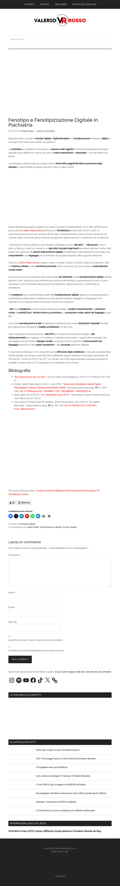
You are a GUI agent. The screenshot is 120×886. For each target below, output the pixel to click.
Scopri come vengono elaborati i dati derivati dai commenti (83, 672)
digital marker (33, 527)
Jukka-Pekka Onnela (29, 262)
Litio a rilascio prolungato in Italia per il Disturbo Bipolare (63, 776)
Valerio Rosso (60, 20)
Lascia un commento (46, 131)
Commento (14, 555)
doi (21, 391)
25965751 (31, 409)
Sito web (12, 622)
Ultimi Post (25, 503)
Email (11, 607)
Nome (12, 592)
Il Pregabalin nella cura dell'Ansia (51, 767)
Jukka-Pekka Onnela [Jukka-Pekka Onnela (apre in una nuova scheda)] (33, 230)
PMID (78, 391)
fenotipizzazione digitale (51, 527)
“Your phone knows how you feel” (30, 377)
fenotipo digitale (69, 527)
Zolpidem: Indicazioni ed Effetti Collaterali (56, 802)
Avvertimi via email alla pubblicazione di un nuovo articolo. (36, 650)
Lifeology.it (60, 876)
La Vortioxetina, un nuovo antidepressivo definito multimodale (65, 810)
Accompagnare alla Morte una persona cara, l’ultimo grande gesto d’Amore (71, 793)
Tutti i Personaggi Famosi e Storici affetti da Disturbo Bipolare (66, 758)
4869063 (70, 391)
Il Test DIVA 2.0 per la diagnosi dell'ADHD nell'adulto (61, 784)
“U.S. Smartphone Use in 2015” (55, 394)
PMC (63, 391)
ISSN (46, 391)
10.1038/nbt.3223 (76, 405)
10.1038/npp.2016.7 (33, 391)
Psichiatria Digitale (28, 524)
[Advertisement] (60, 69)
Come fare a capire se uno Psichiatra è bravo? (58, 750)
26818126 (86, 391)
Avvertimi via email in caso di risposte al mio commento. (35, 640)
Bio (13, 503)
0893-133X (54, 391)
